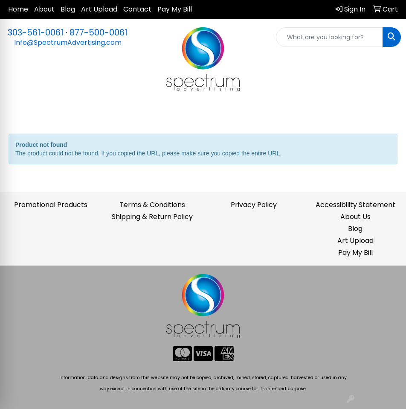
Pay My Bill (174, 9)
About (44, 9)
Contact (137, 9)
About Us (355, 217)
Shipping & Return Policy (152, 217)
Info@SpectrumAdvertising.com (68, 42)
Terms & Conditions (152, 205)
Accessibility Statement (355, 205)
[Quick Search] (329, 37)
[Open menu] (388, 112)
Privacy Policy (254, 205)
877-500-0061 (99, 32)
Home (18, 9)
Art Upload (99, 9)
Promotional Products (50, 205)
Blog (68, 9)
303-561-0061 (36, 32)
